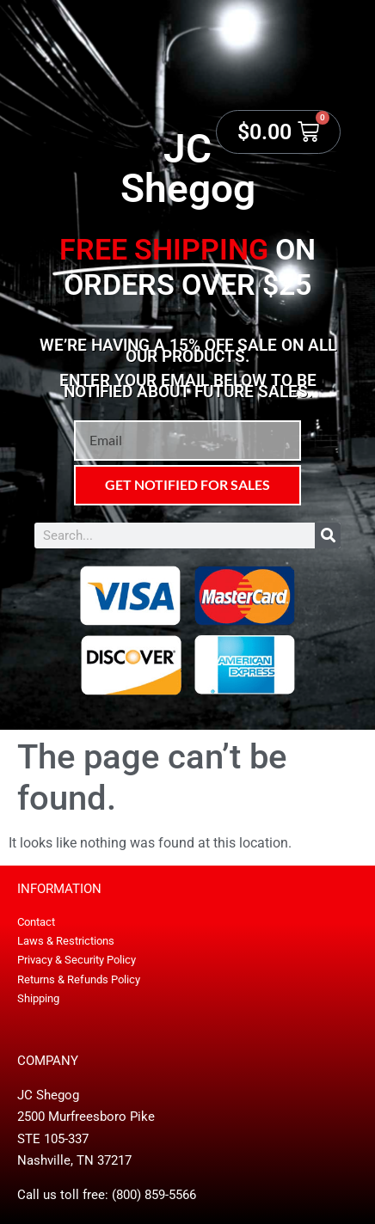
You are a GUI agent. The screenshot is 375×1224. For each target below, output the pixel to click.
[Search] (328, 535)
